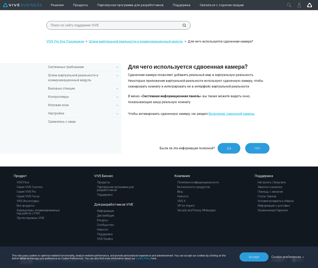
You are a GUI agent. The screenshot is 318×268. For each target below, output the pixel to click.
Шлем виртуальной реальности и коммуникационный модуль (136, 41)
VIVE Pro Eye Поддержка (65, 41)
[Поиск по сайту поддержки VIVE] (182, 25)
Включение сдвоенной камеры (231, 113)
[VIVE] (22, 5)
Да (229, 148)
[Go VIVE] (309, 5)
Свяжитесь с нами (62, 122)
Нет (257, 148)
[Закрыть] (289, 5)
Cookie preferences (286, 257)
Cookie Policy (143, 258)
